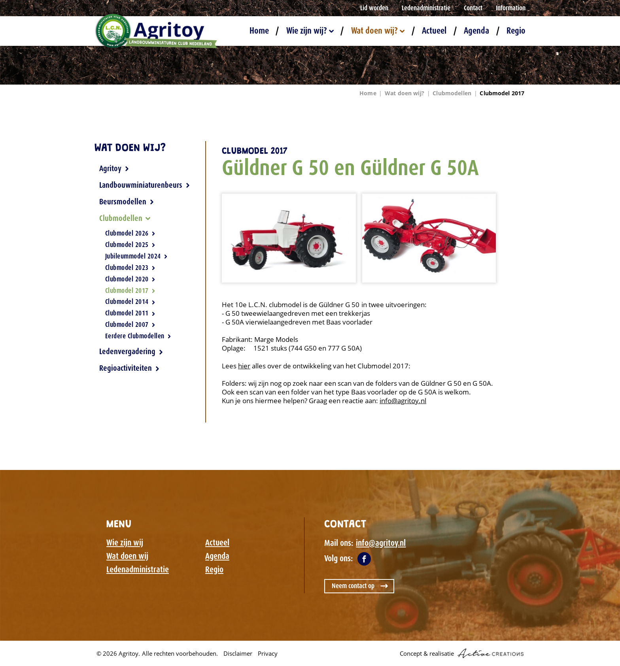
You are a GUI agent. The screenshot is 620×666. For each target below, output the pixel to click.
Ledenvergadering (131, 351)
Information (510, 8)
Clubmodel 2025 (130, 244)
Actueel (434, 30)
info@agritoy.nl (403, 400)
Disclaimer (237, 653)
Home (259, 30)
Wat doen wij (127, 556)
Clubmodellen (452, 93)
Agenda (476, 30)
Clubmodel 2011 (130, 313)
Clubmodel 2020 (130, 279)
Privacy (268, 653)
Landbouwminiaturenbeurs (144, 185)
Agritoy (114, 168)
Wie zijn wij (124, 542)
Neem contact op (353, 585)
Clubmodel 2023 (130, 267)
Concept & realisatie (462, 653)
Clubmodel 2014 (130, 301)
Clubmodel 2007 (130, 324)
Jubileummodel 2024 (136, 256)
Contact (473, 8)
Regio (516, 30)
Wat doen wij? (378, 30)
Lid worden (374, 8)
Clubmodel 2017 (502, 93)
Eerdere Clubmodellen (138, 336)
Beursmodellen (126, 201)
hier (244, 365)
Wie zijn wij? (310, 30)
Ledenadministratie (426, 8)
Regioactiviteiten (129, 368)
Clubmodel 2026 (130, 234)
